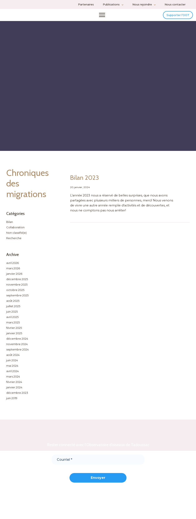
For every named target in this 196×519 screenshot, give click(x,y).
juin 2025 (12, 314)
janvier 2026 (14, 276)
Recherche (13, 240)
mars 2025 (13, 325)
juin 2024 (12, 362)
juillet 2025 (13, 308)
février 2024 (14, 384)
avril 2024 (12, 373)
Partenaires (86, 4)
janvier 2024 (14, 389)
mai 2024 (12, 368)
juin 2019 (11, 400)
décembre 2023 (17, 395)
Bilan (9, 224)
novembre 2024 (17, 346)
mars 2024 (13, 379)
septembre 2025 (17, 297)
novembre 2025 (16, 287)
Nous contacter (175, 4)
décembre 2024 (17, 341)
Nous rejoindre (142, 4)
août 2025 (12, 303)
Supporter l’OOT (173, 16)
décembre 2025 (17, 281)
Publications (111, 4)
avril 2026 (12, 265)
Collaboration (15, 229)
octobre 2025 (15, 292)
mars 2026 (13, 270)
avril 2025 (12, 319)
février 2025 (14, 330)
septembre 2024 (17, 352)
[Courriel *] (98, 462)
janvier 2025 (14, 335)
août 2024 (13, 357)
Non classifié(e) (16, 235)
